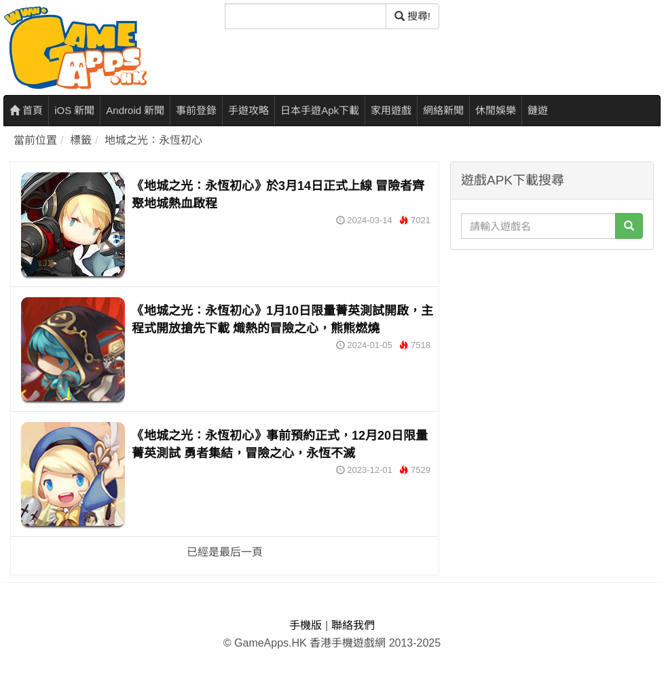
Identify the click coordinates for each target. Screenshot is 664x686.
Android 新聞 (135, 110)
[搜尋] (305, 16)
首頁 (26, 110)
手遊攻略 (248, 110)
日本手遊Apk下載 (319, 110)
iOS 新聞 (74, 110)
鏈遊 (538, 110)
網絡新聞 (443, 110)
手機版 (305, 625)
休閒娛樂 (495, 110)
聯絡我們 (353, 625)
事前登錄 (196, 110)
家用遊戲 (391, 110)
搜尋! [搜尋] (412, 16)
